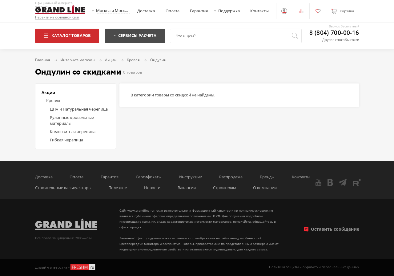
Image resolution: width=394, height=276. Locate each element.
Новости (152, 187)
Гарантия (199, 11)
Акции (48, 92)
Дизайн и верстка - (65, 267)
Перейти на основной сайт (57, 17)
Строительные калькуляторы (63, 187)
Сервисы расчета (134, 35)
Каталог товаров (66, 35)
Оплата (172, 11)
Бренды (267, 177)
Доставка (146, 11)
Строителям (224, 187)
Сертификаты (149, 177)
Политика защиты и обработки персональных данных (314, 267)
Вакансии (187, 187)
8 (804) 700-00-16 (334, 33)
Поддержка (229, 11)
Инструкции (190, 177)
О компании (265, 187)
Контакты (259, 11)
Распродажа (231, 177)
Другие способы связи (340, 39)
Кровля (53, 100)
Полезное (117, 187)
